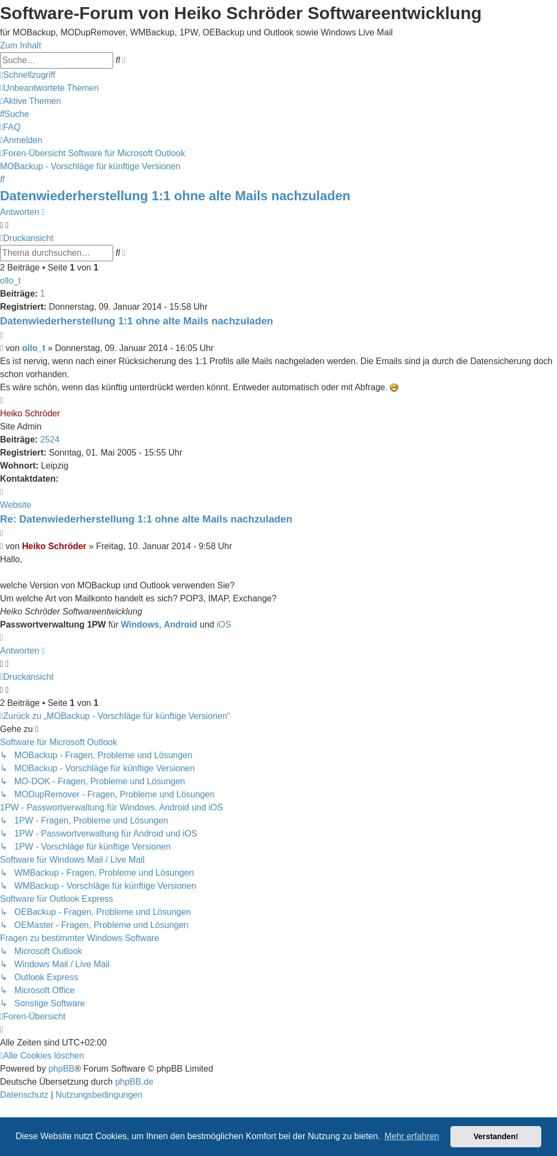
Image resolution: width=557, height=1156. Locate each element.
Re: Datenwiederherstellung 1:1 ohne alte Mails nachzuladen (146, 519)
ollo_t (10, 280)
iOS (223, 624)
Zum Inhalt (20, 45)
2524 (50, 439)
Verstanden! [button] (496, 1136)
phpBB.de (134, 1081)
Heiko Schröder (30, 413)
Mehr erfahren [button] (412, 1136)
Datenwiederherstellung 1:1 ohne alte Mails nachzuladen (175, 195)
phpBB (61, 1068)
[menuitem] (49, 88)
